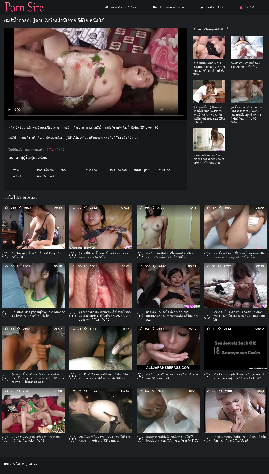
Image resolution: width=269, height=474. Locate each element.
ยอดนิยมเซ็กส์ (212, 7)
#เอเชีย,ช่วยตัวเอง (48, 176)
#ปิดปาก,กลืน (118, 170)
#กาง (16, 170)
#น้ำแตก (91, 170)
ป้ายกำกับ (248, 7)
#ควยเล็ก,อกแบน (48, 170)
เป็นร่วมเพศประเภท (168, 7)
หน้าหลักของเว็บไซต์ (121, 7)
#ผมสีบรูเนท (142, 170)
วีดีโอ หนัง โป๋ (55, 149)
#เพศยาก (164, 170)
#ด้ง (64, 170)
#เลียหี (17, 176)
